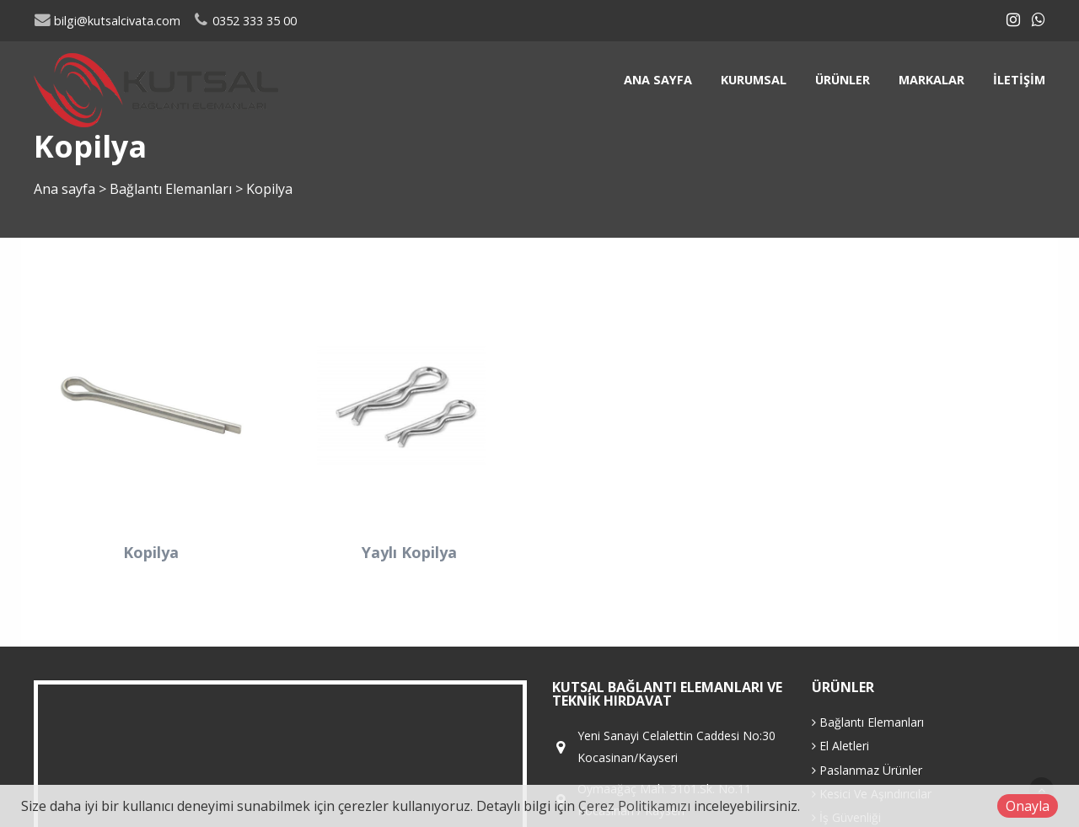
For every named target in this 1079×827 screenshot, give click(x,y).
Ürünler (842, 80)
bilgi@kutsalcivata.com (107, 21)
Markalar (931, 80)
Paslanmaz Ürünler (867, 770)
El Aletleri (840, 746)
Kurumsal (753, 80)
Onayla (1027, 806)
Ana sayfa (658, 80)
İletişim (1019, 80)
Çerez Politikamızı (634, 806)
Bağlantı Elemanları (172, 189)
